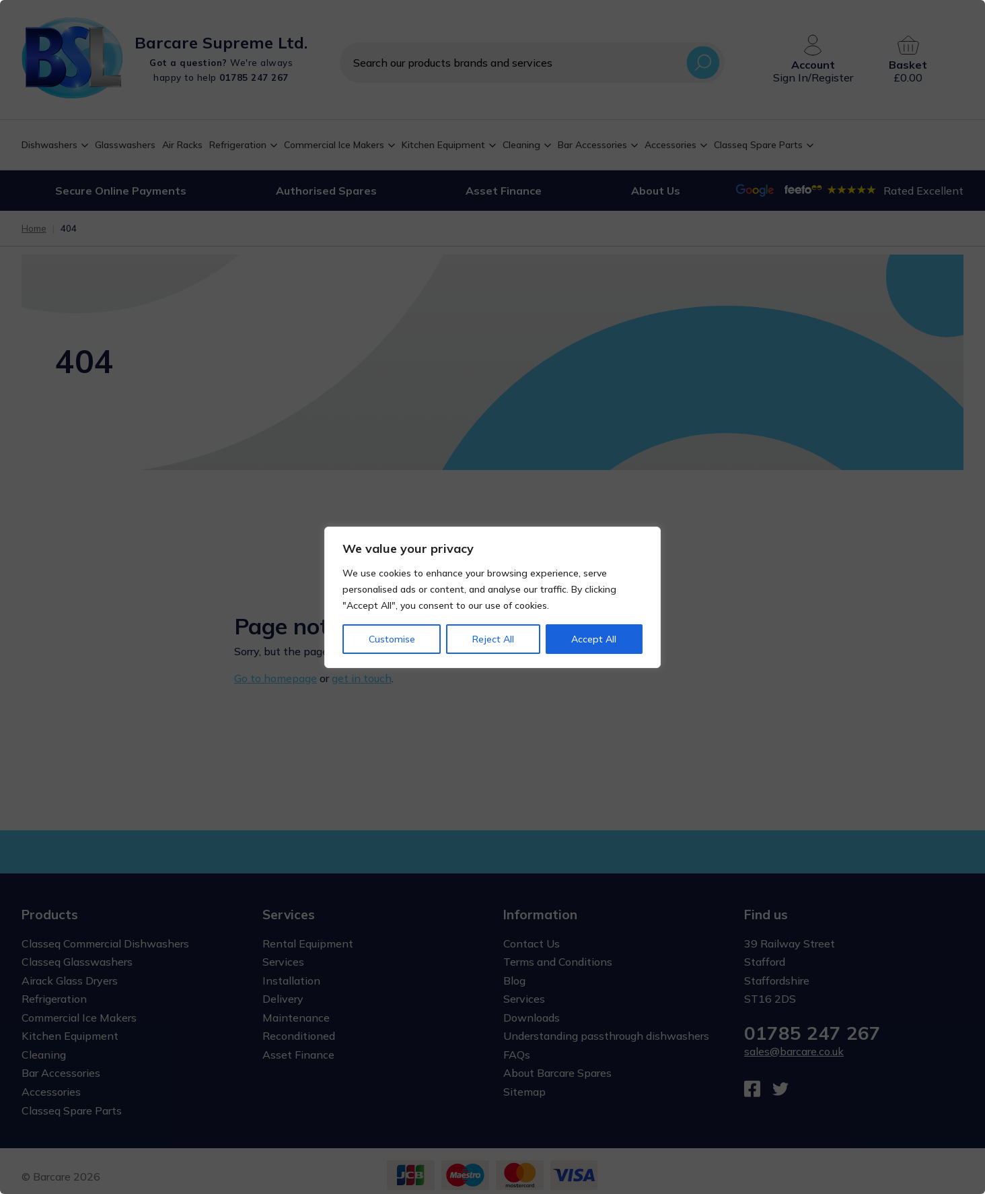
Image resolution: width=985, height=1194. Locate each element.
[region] (492, 597)
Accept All (593, 639)
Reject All (493, 639)
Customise (392, 639)
